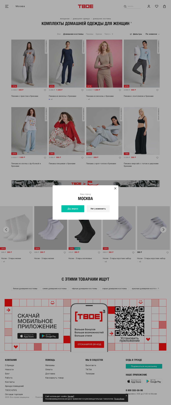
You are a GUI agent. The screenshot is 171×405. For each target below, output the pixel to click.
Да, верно (73, 209)
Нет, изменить (98, 209)
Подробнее (119, 399)
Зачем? (71, 396)
